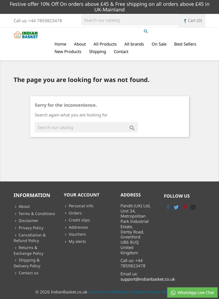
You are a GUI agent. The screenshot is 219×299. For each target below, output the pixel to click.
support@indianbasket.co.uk (147, 279)
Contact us (28, 272)
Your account (81, 195)
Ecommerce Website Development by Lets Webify (136, 292)
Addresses (78, 227)
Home (60, 44)
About (80, 44)
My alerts (77, 241)
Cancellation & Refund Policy (30, 237)
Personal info (80, 205)
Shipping (97, 51)
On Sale (159, 44)
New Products (68, 51)
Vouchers (77, 234)
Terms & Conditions (36, 213)
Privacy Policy (30, 227)
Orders (75, 213)
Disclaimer (28, 220)
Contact (121, 51)
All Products (105, 44)
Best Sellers (185, 44)
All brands (134, 44)
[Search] (132, 20)
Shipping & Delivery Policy (27, 262)
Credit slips (79, 220)
